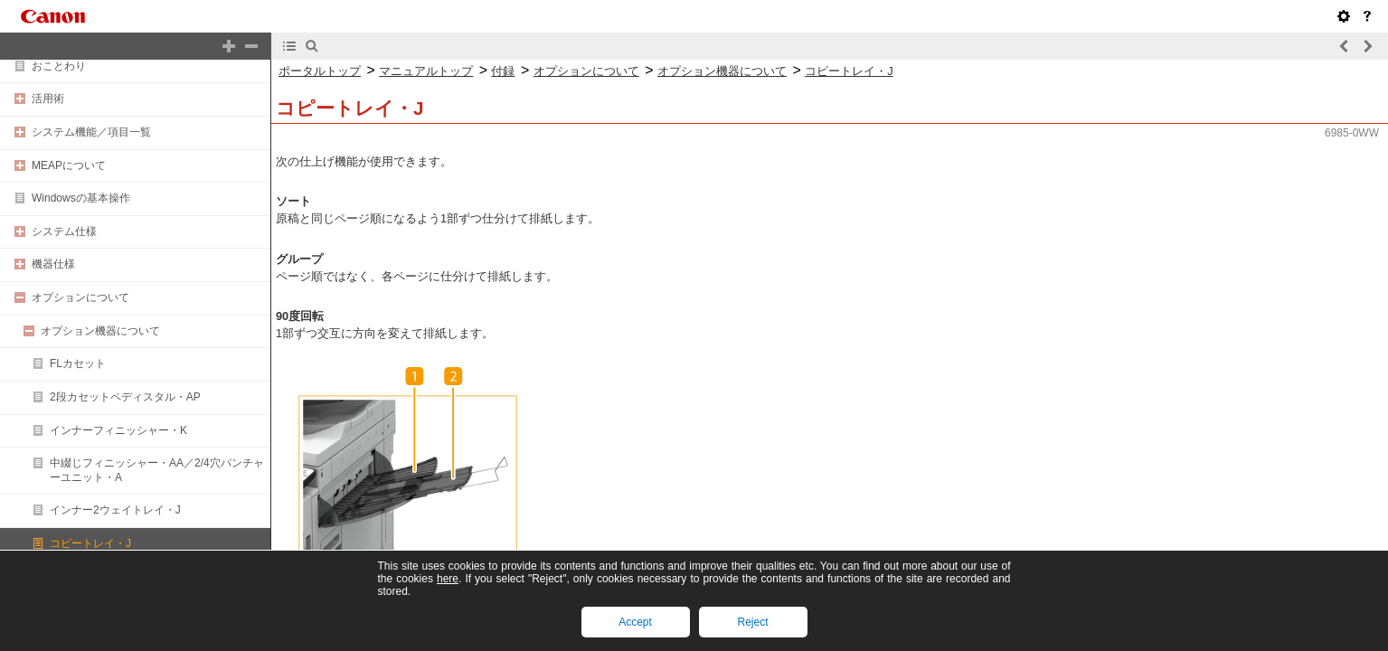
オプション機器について (100, 331)
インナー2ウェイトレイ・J (115, 510)
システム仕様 (64, 231)
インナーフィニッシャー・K (118, 430)
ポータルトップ (320, 71)
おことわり (59, 66)
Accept (635, 622)
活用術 (48, 98)
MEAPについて (69, 165)
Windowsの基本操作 (81, 198)
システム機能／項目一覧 (91, 132)
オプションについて (80, 297)
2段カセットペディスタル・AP (125, 397)
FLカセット (78, 363)
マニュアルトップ (426, 71)
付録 (503, 71)
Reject (752, 622)
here (447, 578)
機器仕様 (53, 264)
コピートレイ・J (90, 543)
